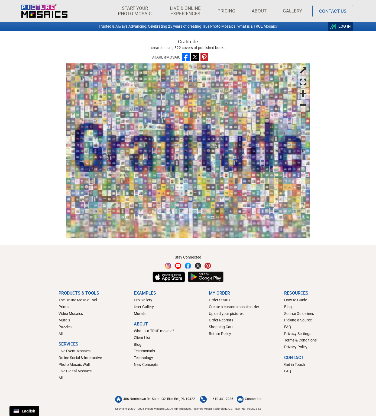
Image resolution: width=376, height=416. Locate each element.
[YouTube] (178, 266)
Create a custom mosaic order (234, 306)
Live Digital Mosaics (75, 370)
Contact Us (249, 398)
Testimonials (144, 350)
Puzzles (65, 326)
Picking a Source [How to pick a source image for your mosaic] (298, 320)
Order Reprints (221, 320)
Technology (143, 357)
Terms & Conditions (300, 340)
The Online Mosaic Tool (78, 299)
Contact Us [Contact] (332, 11)
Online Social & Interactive (80, 357)
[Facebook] (188, 266)
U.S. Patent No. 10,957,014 (244, 409)
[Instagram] (168, 266)
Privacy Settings (297, 333)
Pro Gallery (143, 299)
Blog (137, 344)
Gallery (292, 11)
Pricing (226, 11)
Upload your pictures (226, 313)
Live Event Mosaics (74, 350)
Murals (64, 320)
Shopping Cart (221, 326)
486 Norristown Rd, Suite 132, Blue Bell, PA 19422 (155, 398)
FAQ (287, 326)
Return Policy (220, 333)
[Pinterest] (208, 266)
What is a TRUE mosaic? (154, 330)
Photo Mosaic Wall (74, 364)
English (24, 411)
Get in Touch (294, 364)
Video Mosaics (71, 313)
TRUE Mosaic (265, 26)
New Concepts (146, 364)
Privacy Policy (295, 346)
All (61, 333)
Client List (142, 337)
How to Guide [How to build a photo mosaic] (295, 299)
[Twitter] (198, 266)
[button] (134, 11)
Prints (64, 306)
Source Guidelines (299, 313)
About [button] (260, 11)
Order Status (219, 299)
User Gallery (144, 306)
